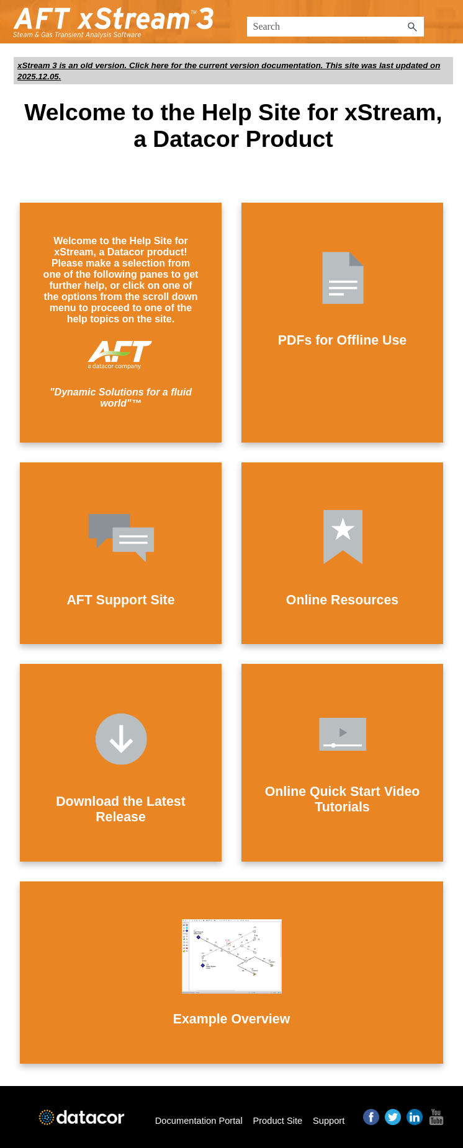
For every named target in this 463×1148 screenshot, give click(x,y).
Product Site (277, 1121)
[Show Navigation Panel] (446, 22)
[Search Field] (335, 27)
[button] (413, 27)
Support (328, 1121)
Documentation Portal (199, 1121)
